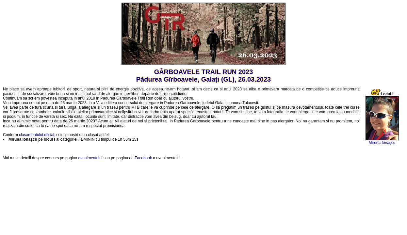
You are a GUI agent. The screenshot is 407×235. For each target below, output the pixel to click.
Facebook (143, 158)
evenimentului (90, 158)
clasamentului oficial (36, 135)
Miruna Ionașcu (381, 142)
